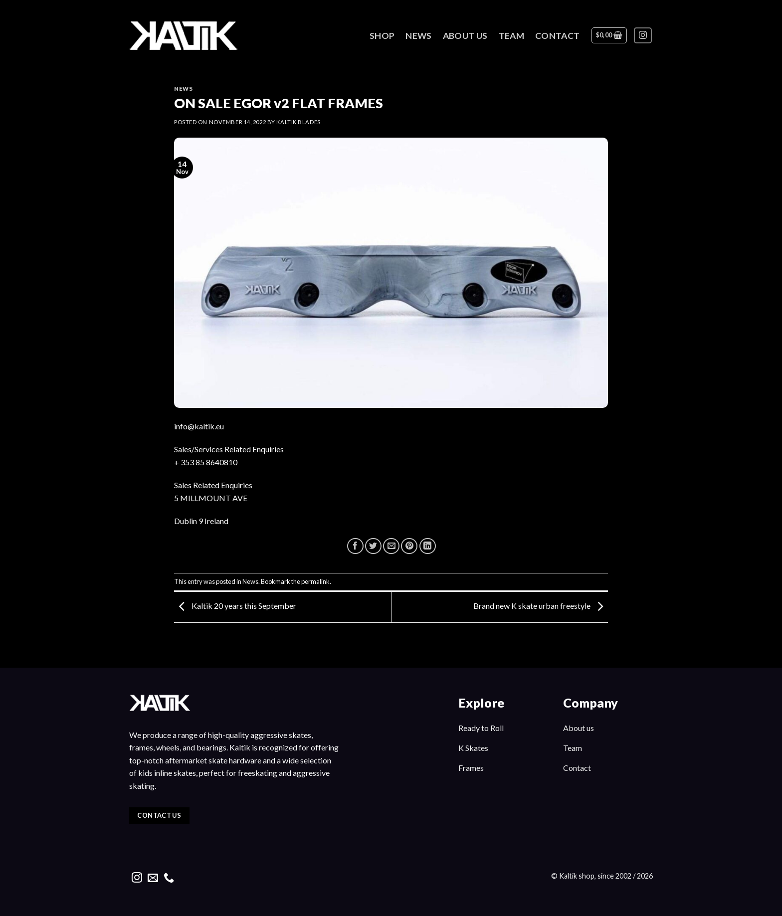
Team (511, 35)
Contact (557, 35)
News (418, 35)
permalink (315, 581)
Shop (382, 35)
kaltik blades (298, 122)
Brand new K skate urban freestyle (540, 606)
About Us (465, 35)
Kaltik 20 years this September (235, 606)
